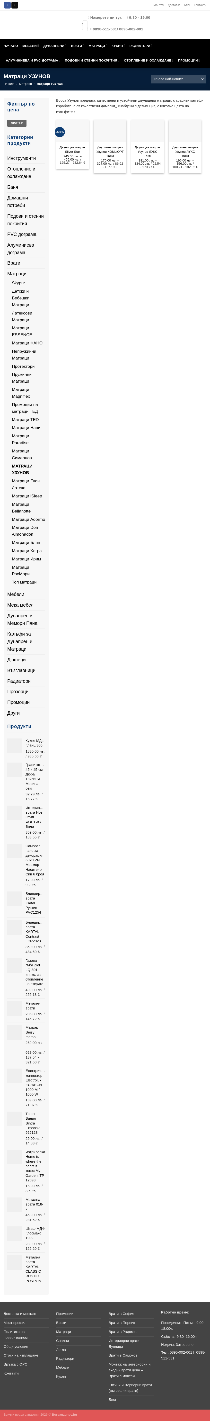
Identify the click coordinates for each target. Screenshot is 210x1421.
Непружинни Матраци (24, 354)
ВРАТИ (77, 46)
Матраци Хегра (27, 550)
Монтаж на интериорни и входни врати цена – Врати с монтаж (129, 1370)
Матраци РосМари (21, 570)
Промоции (18, 702)
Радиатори (19, 681)
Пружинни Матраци (22, 378)
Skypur (18, 282)
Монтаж (158, 5)
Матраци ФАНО (27, 343)
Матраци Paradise (20, 439)
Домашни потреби (17, 201)
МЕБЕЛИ (30, 46)
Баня (12, 187)
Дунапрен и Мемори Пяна (22, 619)
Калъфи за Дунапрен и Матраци (19, 641)
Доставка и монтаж (20, 1314)
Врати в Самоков (123, 1355)
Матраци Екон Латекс (26, 484)
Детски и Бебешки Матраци (20, 298)
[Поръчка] (178, 79)
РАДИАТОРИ (141, 46)
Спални (62, 1341)
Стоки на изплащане (21, 1355)
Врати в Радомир (123, 1332)
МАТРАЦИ (98, 46)
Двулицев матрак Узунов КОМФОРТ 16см (110, 151)
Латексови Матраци (22, 316)
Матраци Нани (26, 427)
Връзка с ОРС (15, 1364)
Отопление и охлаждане (21, 172)
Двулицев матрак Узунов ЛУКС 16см (148, 151)
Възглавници (21, 670)
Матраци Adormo (28, 519)
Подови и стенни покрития (25, 219)
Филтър (17, 123)
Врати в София (121, 1314)
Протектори (23, 366)
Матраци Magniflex (21, 393)
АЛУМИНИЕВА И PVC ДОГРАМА (33, 60)
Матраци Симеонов (22, 454)
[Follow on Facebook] (7, 5)
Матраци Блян (26, 542)
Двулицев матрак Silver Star (73, 149)
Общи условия (16, 1347)
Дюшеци (16, 659)
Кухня (61, 1376)
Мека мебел (20, 605)
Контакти (200, 5)
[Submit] (83, 25)
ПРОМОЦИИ (189, 60)
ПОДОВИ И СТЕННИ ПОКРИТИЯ (92, 60)
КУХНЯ (118, 46)
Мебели (15, 594)
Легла (61, 1350)
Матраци (25, 84)
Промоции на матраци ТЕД (25, 408)
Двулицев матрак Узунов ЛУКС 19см (185, 151)
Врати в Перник (122, 1323)
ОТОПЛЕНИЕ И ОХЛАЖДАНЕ (149, 60)
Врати (13, 263)
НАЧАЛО (11, 46)
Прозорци (17, 691)
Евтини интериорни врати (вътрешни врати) (130, 1388)
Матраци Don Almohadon (25, 531)
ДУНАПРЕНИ (55, 46)
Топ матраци (24, 582)
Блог (187, 5)
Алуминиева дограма (20, 248)
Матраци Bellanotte (21, 507)
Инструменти (21, 158)
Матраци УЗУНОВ (22, 469)
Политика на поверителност (16, 1335)
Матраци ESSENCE (22, 331)
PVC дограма (21, 234)
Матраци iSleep (27, 496)
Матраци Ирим (26, 559)
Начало (9, 84)
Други (13, 713)
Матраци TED (25, 419)
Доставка (174, 5)
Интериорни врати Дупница (124, 1344)
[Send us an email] (14, 5)
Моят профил (15, 1323)
